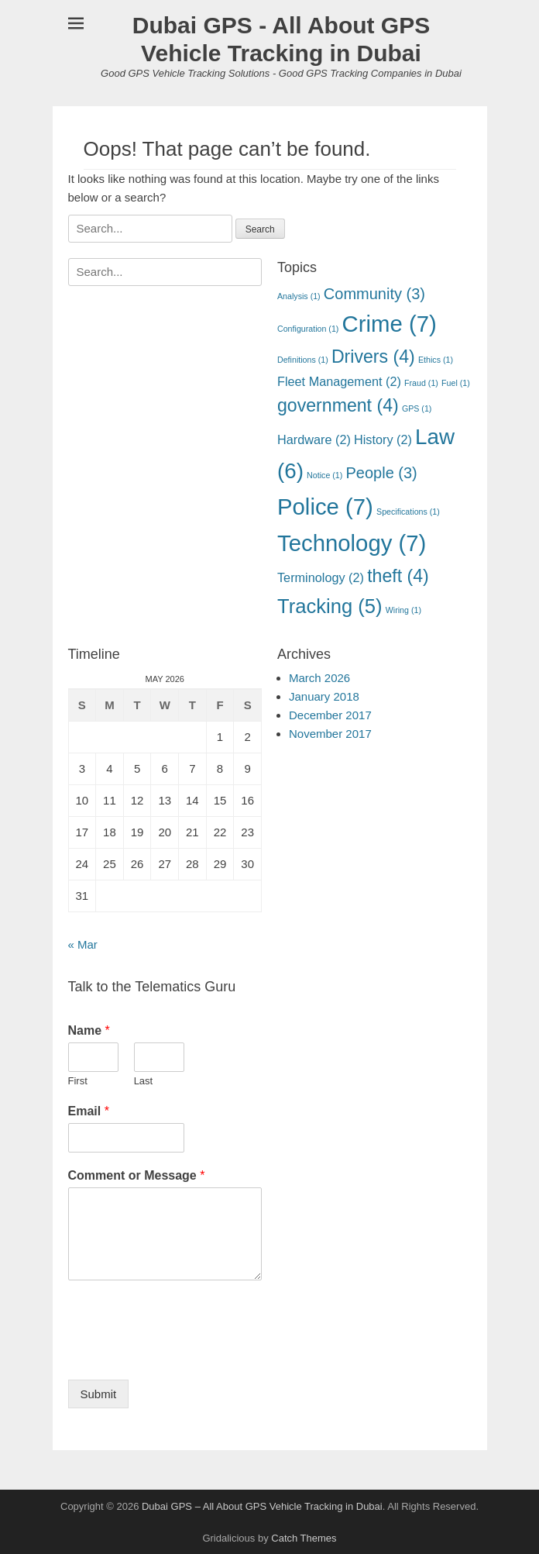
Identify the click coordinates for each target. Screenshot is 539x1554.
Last (143, 1081)
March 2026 (319, 677)
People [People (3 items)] (381, 472)
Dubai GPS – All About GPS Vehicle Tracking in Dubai (262, 1506)
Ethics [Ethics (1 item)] (435, 359)
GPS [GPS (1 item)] (417, 408)
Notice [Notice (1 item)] (324, 475)
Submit (99, 1394)
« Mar (83, 944)
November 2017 (330, 733)
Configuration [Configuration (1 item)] (307, 328)
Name (89, 1030)
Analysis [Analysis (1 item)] (299, 296)
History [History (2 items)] (383, 439)
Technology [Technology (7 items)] (351, 543)
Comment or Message (136, 1175)
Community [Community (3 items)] (374, 293)
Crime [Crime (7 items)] (389, 323)
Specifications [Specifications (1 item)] (408, 511)
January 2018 (324, 696)
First (78, 1081)
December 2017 (330, 715)
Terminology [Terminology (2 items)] (320, 577)
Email (88, 1111)
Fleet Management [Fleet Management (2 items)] (339, 381)
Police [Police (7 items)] (325, 506)
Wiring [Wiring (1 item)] (403, 610)
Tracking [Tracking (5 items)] (330, 606)
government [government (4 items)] (338, 405)
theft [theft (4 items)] (398, 576)
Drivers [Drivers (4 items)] (373, 356)
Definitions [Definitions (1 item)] (302, 359)
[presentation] (186, 1354)
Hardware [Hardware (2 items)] (314, 439)
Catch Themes (303, 1538)
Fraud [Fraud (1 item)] (421, 383)
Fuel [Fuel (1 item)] (455, 383)
